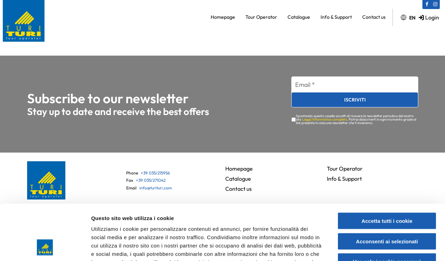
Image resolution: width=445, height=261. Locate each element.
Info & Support (336, 17)
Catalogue (299, 17)
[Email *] (355, 84)
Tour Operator (261, 17)
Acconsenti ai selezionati (387, 190)
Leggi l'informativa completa (324, 119)
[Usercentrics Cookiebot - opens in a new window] (45, 247)
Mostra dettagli (369, 247)
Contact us (374, 17)
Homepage (223, 17)
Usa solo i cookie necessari (387, 210)
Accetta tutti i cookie (387, 169)
